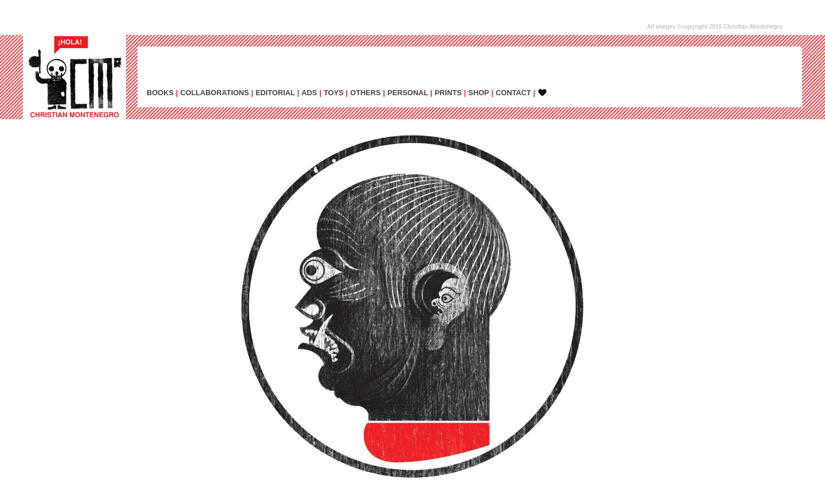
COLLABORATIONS (214, 92)
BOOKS (160, 92)
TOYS (334, 92)
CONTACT (513, 92)
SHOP (478, 92)
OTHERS (365, 92)
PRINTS (448, 92)
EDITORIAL (275, 92)
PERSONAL (407, 92)
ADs (309, 92)
